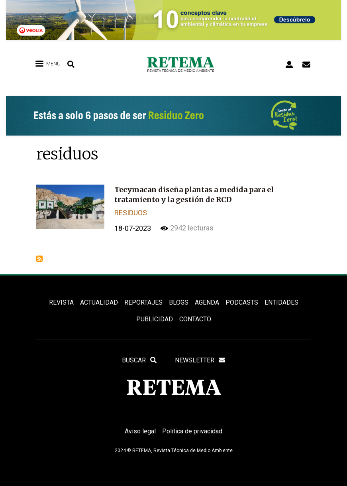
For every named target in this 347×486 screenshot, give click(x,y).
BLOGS (178, 302)
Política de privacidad (192, 431)
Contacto (195, 319)
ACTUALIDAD (99, 302)
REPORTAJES (143, 302)
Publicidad (154, 319)
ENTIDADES (281, 302)
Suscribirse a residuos (39, 259)
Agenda (207, 302)
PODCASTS (241, 302)
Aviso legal (140, 431)
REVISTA (61, 302)
